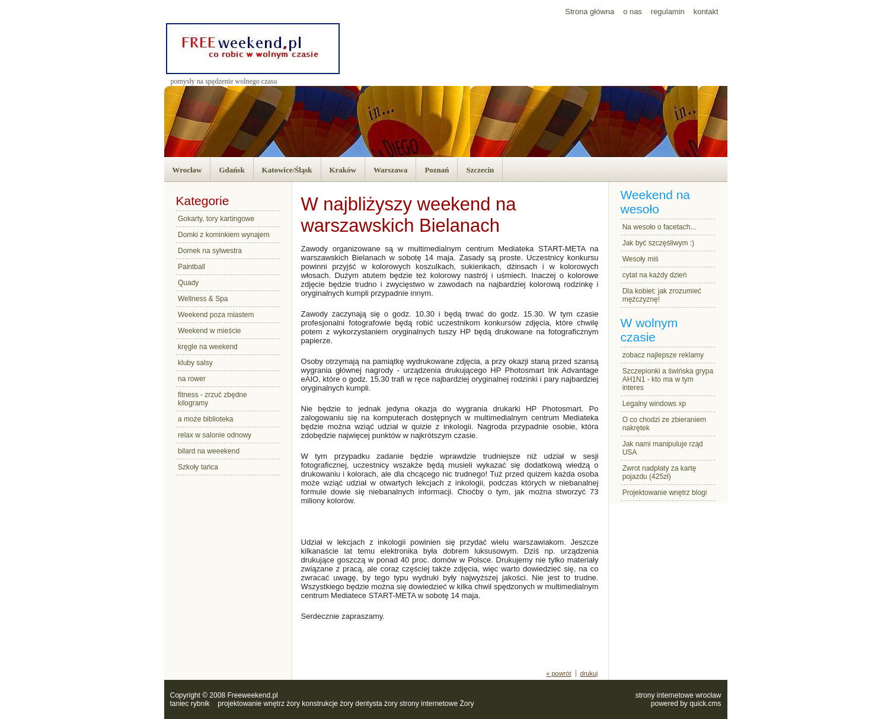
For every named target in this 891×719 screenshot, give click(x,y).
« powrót (558, 673)
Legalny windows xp (654, 404)
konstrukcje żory (327, 703)
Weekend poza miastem (216, 315)
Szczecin (480, 169)
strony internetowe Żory (437, 703)
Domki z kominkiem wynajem (224, 235)
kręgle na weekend (208, 347)
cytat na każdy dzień (654, 275)
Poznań (436, 169)
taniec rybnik (190, 703)
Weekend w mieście (209, 331)
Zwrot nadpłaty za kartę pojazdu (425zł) (659, 472)
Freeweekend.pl (252, 695)
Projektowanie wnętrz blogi (664, 492)
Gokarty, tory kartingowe (216, 219)
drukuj (589, 673)
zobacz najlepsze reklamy (663, 355)
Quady (188, 283)
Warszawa (390, 169)
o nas (632, 11)
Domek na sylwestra (210, 251)
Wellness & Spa (203, 299)
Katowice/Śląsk (287, 169)
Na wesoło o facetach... (659, 227)
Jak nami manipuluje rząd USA (662, 448)
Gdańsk (231, 169)
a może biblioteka (205, 419)
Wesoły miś (640, 259)
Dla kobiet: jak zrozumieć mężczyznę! (661, 295)
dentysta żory (376, 703)
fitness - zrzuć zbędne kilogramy (212, 399)
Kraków (343, 169)
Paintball (191, 267)
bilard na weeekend (208, 451)
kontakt (706, 11)
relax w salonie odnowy (214, 435)
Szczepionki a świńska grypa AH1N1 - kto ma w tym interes (667, 379)
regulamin (668, 11)
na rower (192, 379)
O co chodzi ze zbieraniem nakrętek (664, 424)
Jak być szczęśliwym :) (658, 243)
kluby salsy (195, 363)
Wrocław (187, 169)
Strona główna (589, 11)
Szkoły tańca (198, 467)
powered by (686, 703)
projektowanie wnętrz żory (259, 703)
